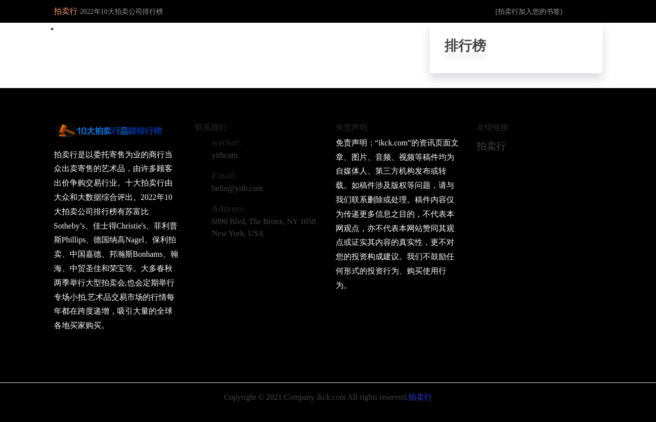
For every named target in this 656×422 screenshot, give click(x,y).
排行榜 (465, 45)
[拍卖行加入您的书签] (528, 11)
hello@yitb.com (237, 188)
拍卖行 (491, 146)
